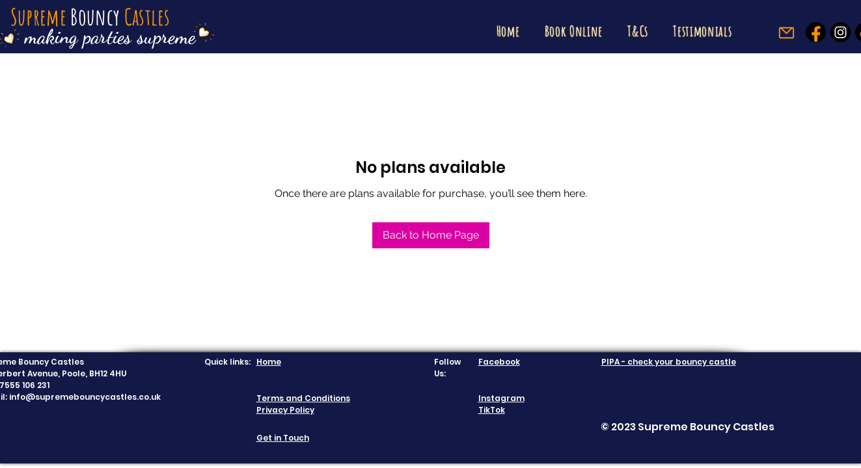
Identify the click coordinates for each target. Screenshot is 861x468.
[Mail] (786, 33)
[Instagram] (840, 32)
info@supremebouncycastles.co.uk (85, 396)
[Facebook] (816, 32)
